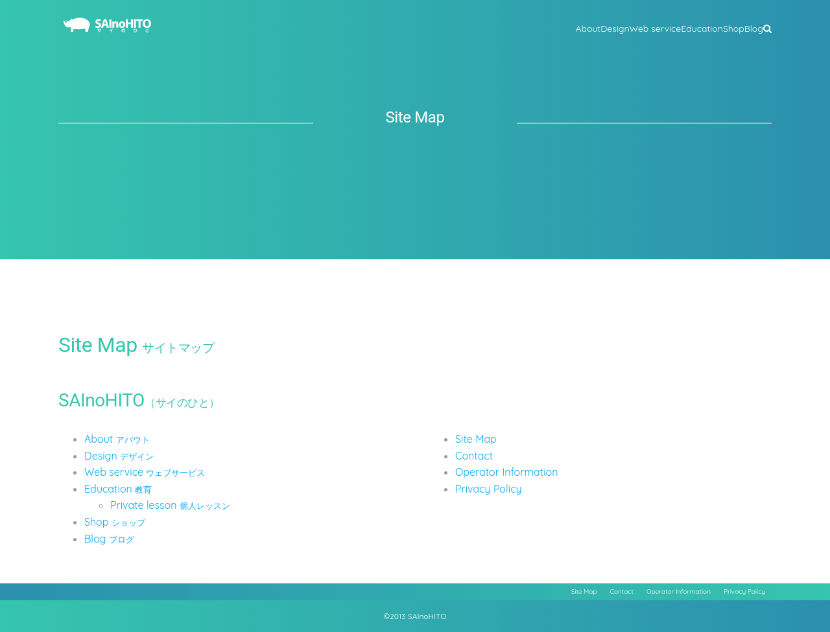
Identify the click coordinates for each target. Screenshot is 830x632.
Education (118, 488)
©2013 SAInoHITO (415, 616)
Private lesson (170, 504)
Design (119, 455)
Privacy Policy (488, 488)
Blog (109, 538)
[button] (767, 27)
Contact (474, 455)
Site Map (476, 438)
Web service (144, 471)
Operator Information (506, 471)
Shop (114, 521)
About (117, 438)
